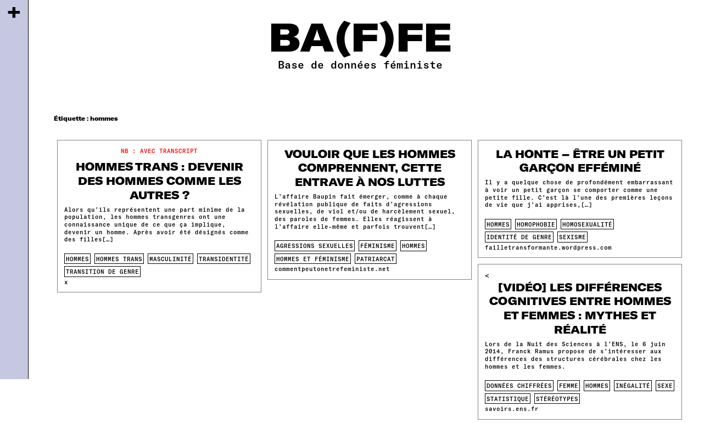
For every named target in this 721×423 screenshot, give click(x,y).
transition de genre (102, 271)
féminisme (377, 245)
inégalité (633, 385)
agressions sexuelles (314, 245)
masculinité (170, 258)
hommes (77, 258)
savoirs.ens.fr (512, 408)
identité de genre (519, 236)
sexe (665, 385)
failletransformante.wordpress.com (548, 247)
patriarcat (375, 258)
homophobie (536, 224)
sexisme (572, 236)
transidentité (224, 258)
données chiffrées (519, 385)
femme (568, 385)
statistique (508, 398)
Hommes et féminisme (312, 258)
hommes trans (119, 258)
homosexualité (587, 224)
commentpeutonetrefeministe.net (332, 268)
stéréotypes (557, 398)
